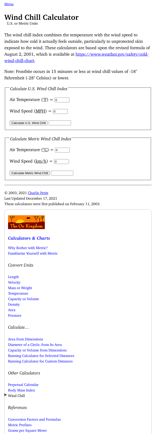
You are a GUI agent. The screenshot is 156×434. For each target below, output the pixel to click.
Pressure (14, 314)
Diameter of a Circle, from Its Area (35, 343)
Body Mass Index (21, 389)
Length (13, 275)
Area (11, 309)
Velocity (14, 281)
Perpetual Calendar (23, 383)
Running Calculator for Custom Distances (40, 360)
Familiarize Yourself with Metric (33, 252)
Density (14, 303)
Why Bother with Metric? (28, 246)
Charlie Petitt (38, 191)
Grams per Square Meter (27, 429)
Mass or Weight (20, 286)
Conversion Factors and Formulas (34, 418)
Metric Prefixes (19, 424)
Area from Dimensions (25, 338)
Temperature (18, 292)
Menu (9, 3)
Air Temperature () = (32, 98)
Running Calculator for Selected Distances (41, 354)
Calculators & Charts (29, 237)
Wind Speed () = (31, 110)
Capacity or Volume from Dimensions (37, 349)
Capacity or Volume (23, 297)
